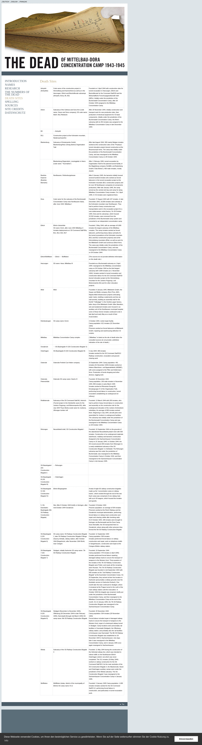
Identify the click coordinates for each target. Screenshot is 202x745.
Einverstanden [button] (186, 739)
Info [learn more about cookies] (6, 740)
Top (123, 704)
